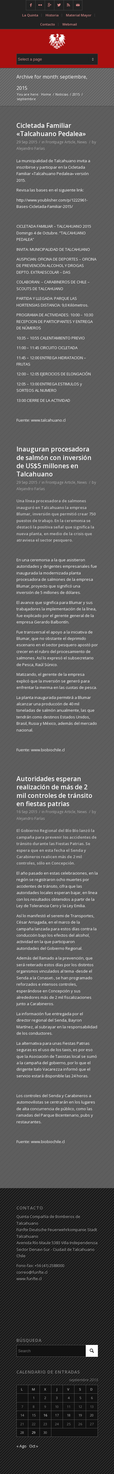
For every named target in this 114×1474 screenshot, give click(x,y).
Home (46, 94)
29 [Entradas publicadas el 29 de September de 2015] (34, 1432)
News (82, 142)
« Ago (21, 1446)
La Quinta (30, 15)
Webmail (69, 24)
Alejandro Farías (30, 148)
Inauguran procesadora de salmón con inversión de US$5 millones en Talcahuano (54, 461)
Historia (52, 15)
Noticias (61, 94)
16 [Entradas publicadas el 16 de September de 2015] (45, 1415)
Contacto (47, 24)
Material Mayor (79, 15)
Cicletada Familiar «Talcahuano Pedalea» (51, 129)
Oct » (33, 1446)
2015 (76, 94)
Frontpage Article (60, 142)
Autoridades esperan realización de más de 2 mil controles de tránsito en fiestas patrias (54, 791)
